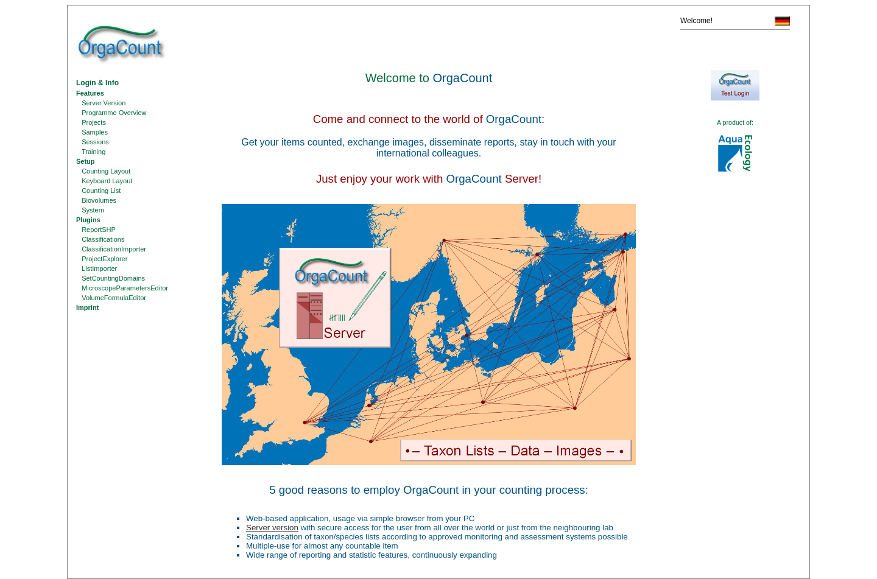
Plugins (88, 219)
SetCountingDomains (110, 278)
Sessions (92, 142)
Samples (92, 132)
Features (90, 93)
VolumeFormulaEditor (111, 297)
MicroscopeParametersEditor (122, 288)
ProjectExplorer (101, 258)
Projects (91, 122)
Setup (85, 161)
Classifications (100, 239)
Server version (272, 527)
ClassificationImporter (111, 249)
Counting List (98, 190)
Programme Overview (111, 112)
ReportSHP (96, 229)
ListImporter (96, 268)
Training (90, 151)
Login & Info (97, 83)
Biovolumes (96, 200)
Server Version (100, 103)
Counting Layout (103, 171)
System (90, 210)
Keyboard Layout (104, 180)
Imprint (87, 307)
